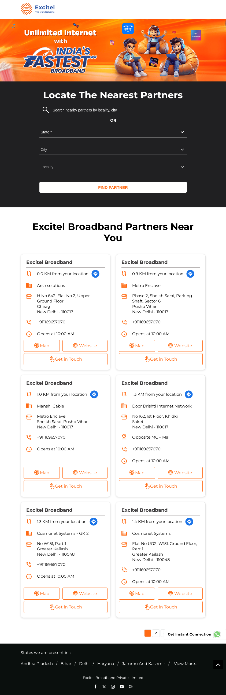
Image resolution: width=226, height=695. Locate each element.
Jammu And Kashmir (143, 663)
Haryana (105, 663)
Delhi (84, 663)
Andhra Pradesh (37, 663)
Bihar (66, 663)
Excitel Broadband (49, 262)
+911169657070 (51, 321)
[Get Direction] (95, 274)
